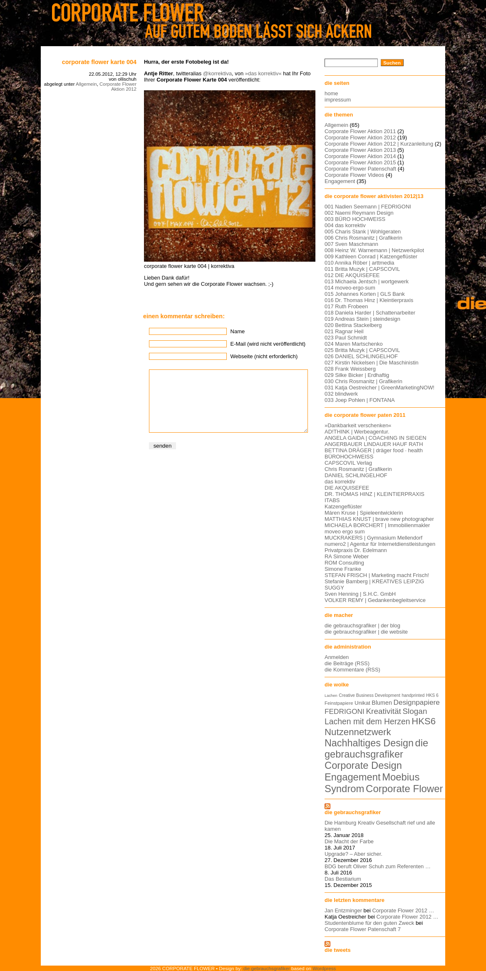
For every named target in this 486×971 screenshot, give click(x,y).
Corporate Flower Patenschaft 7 (363, 929)
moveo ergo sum (344, 531)
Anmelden (337, 657)
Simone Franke (343, 569)
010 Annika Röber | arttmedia (359, 263)
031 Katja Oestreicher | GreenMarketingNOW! (379, 387)
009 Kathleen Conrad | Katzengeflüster (371, 256)
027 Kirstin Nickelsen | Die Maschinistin (372, 362)
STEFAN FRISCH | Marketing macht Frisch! (377, 575)
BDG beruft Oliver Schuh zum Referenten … (378, 866)
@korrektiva (217, 73)
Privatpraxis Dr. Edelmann (356, 550)
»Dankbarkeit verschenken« (358, 425)
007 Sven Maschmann (351, 244)
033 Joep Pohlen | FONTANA (360, 400)
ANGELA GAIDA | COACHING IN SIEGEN (375, 438)
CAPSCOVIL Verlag (348, 463)
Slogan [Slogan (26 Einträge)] (414, 711)
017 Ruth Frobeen (346, 306)
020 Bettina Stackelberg (353, 325)
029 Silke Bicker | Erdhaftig (357, 375)
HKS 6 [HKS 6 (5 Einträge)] (432, 695)
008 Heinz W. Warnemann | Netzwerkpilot (374, 250)
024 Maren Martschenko (354, 344)
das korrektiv (340, 481)
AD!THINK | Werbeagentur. (357, 432)
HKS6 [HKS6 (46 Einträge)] (424, 721)
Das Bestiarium (343, 879)
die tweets (338, 950)
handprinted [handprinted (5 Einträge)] (413, 695)
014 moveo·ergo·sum (350, 288)
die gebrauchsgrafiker (353, 812)
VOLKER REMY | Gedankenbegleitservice (375, 600)
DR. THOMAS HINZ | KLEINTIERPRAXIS (374, 494)
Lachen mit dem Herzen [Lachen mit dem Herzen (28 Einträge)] (367, 721)
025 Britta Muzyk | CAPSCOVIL (362, 350)
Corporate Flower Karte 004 (99, 62)
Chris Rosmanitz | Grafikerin (358, 469)
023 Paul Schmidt (346, 337)
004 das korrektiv (345, 225)
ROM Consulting (344, 563)
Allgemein (86, 84)
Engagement (340, 181)
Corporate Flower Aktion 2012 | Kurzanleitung (379, 144)
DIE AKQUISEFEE (347, 488)
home (331, 93)
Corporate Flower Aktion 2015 (360, 162)
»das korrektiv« (263, 73)
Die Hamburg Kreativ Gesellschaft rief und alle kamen (380, 826)
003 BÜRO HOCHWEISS (355, 219)
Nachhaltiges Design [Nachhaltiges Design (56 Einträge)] (369, 743)
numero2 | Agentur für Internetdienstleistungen (380, 544)
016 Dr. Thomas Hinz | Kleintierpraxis (369, 300)
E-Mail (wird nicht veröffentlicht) (268, 344)
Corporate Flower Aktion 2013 (360, 150)
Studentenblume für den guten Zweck (369, 923)
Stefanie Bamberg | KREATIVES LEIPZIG (374, 581)
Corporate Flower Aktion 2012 (117, 87)
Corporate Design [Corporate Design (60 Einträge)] (363, 765)
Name (238, 331)
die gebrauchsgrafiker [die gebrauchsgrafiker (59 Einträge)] (376, 749)
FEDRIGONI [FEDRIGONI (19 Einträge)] (344, 711)
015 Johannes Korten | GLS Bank (365, 294)
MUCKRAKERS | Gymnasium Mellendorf (373, 538)
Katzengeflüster (343, 506)
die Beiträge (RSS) (347, 663)
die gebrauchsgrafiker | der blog (362, 625)
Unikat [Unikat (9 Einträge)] (362, 703)
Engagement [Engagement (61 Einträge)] (353, 777)
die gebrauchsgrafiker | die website (366, 632)
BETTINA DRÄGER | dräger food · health (374, 450)
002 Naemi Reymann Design (359, 213)
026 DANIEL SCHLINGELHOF (361, 356)
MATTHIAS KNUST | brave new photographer (379, 519)
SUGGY (334, 588)
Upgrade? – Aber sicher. (353, 854)
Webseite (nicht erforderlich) (264, 356)
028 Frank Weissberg (350, 369)
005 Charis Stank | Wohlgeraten (363, 231)
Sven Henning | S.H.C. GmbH (360, 594)
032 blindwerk (341, 394)
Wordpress (324, 968)
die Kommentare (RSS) (352, 669)
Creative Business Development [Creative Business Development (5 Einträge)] (369, 695)
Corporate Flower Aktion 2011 (360, 131)
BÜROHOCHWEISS (349, 456)
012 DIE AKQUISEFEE (352, 275)
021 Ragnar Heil (344, 331)
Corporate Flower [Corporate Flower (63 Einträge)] (404, 788)
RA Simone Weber (347, 556)
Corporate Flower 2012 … (403, 910)
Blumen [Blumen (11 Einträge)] (382, 702)
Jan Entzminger (343, 910)
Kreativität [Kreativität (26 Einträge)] (383, 711)
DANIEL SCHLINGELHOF (356, 475)
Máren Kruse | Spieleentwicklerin (364, 513)
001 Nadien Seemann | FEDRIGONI (368, 206)
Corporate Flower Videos (354, 175)
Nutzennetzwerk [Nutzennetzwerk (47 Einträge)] (358, 732)
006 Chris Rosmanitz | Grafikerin (363, 238)
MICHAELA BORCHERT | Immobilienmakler (377, 525)
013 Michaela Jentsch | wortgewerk (367, 281)
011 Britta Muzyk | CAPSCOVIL (362, 269)
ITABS (332, 500)
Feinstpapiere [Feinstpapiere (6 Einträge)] (339, 703)
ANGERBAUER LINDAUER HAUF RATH (374, 444)
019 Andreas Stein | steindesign (362, 319)
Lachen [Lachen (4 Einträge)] (331, 696)
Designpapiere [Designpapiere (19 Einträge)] (417, 702)
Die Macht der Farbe (349, 841)
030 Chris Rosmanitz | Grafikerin (363, 381)
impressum (338, 100)
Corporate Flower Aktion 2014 (360, 156)
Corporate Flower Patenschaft (360, 169)
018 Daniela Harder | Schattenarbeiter (370, 313)
